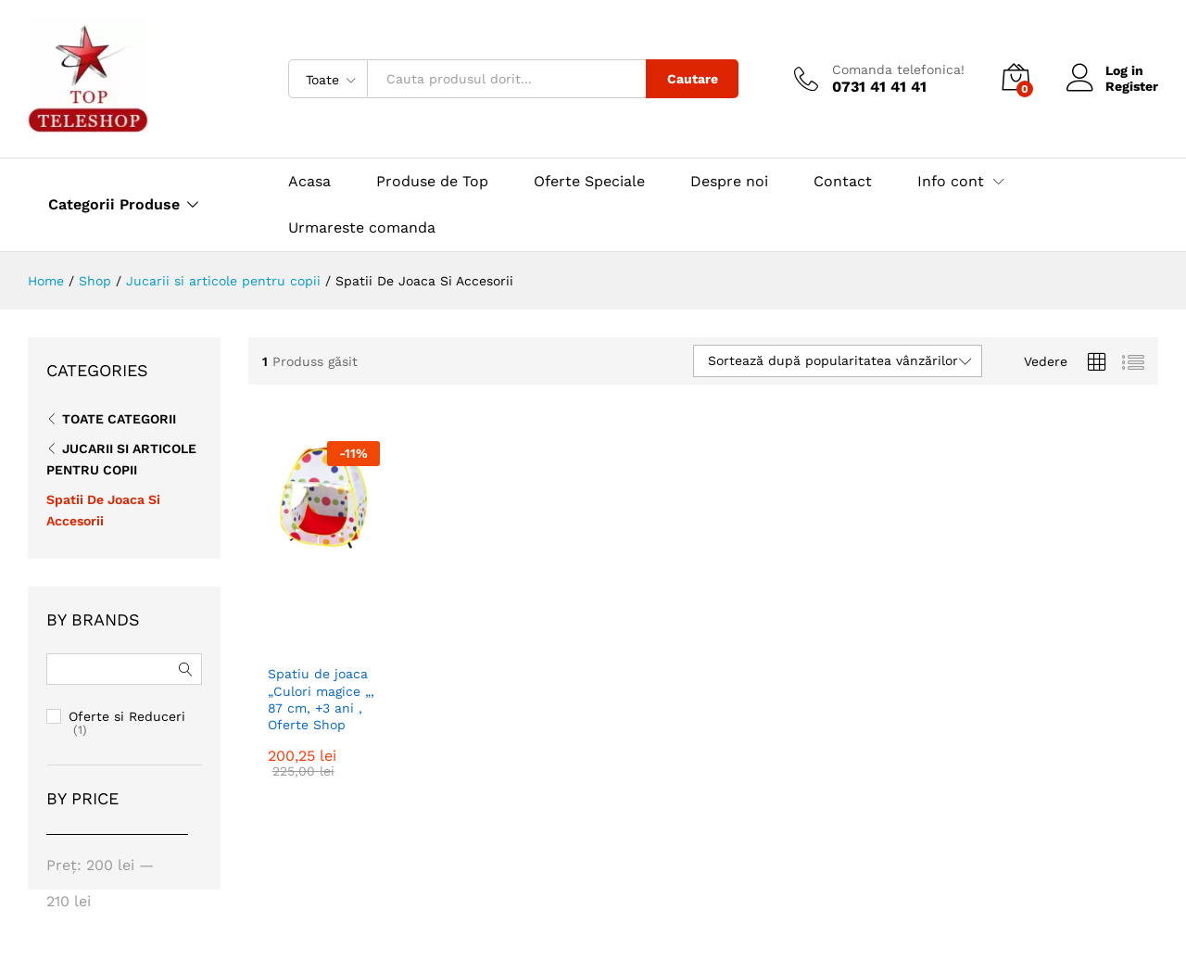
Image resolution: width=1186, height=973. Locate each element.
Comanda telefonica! (898, 69)
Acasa (309, 181)
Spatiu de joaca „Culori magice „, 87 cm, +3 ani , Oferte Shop (321, 699)
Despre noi (729, 181)
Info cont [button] (950, 181)
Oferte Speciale (589, 181)
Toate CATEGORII (119, 418)
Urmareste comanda (361, 227)
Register (1131, 86)
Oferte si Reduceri (127, 716)
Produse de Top (432, 181)
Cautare (692, 78)
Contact (843, 181)
